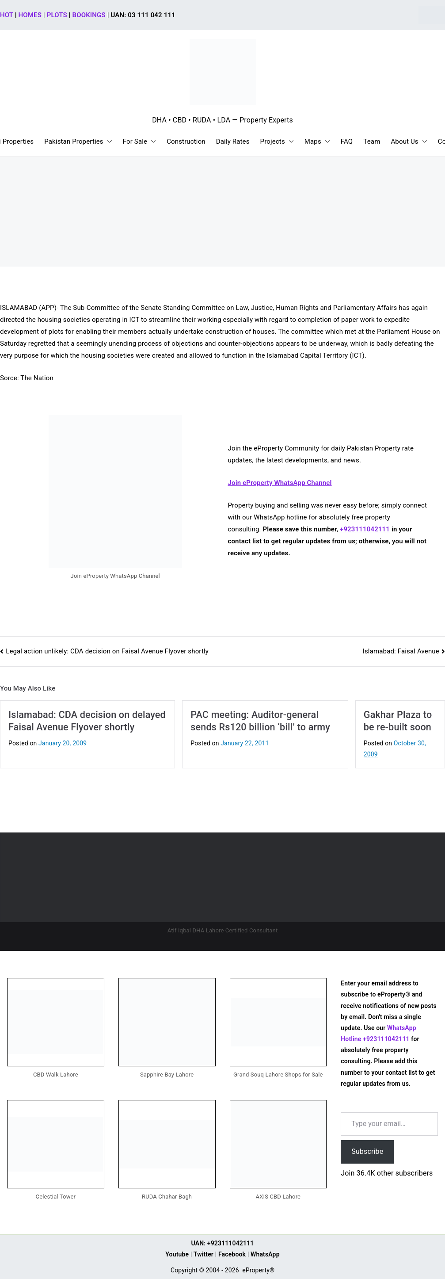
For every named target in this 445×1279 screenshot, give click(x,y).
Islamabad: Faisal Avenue (401, 651)
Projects (277, 142)
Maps (317, 142)
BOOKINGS (89, 15)
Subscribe (367, 1151)
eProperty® (258, 1270)
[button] (107, 142)
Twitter (203, 1254)
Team (371, 141)
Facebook (232, 1254)
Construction (186, 141)
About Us (409, 142)
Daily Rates (233, 141)
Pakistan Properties (78, 142)
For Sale (139, 142)
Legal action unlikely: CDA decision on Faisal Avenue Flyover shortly (107, 651)
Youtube (177, 1254)
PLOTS (57, 15)
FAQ (347, 141)
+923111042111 (365, 529)
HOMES (30, 15)
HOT (6, 15)
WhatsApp (265, 1254)
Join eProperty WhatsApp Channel (280, 483)
